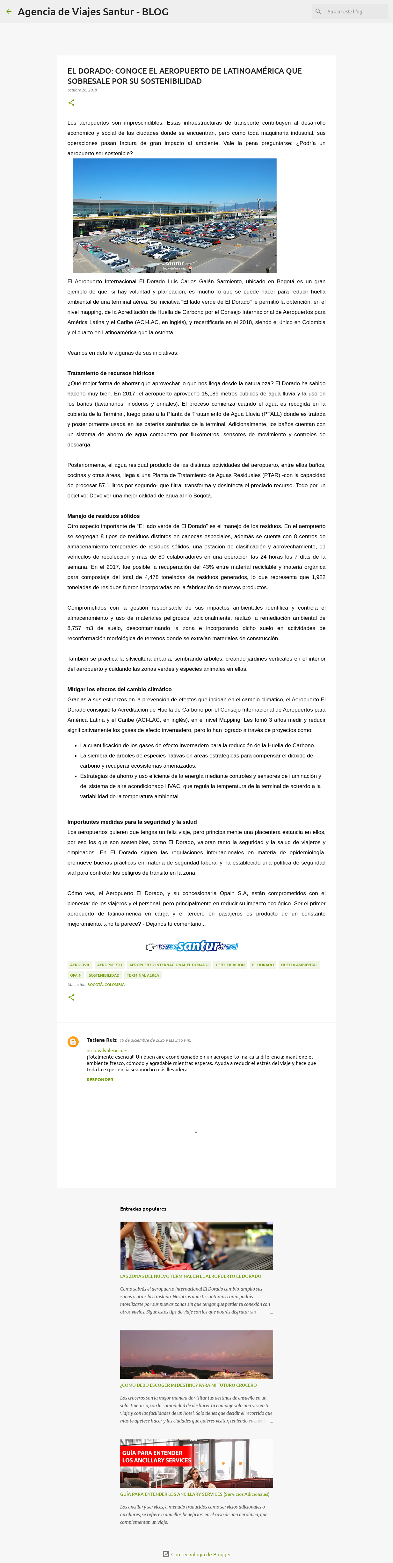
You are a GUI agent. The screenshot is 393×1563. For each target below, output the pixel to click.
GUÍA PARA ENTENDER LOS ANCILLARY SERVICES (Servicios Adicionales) (195, 1494)
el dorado (263, 964)
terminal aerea (143, 975)
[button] (71, 103)
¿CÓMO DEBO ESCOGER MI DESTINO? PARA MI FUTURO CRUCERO (188, 1385)
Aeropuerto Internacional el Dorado (168, 964)
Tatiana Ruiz (102, 1039)
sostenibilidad (104, 975)
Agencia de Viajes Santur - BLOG (93, 11)
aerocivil (80, 964)
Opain (76, 975)
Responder (100, 1079)
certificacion (230, 964)
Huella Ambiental (299, 964)
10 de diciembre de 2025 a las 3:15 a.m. (155, 1040)
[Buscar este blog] (354, 11)
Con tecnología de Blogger (196, 1554)
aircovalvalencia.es (107, 1050)
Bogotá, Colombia (106, 984)
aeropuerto (109, 964)
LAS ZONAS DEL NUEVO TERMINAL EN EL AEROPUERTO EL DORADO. (191, 1276)
